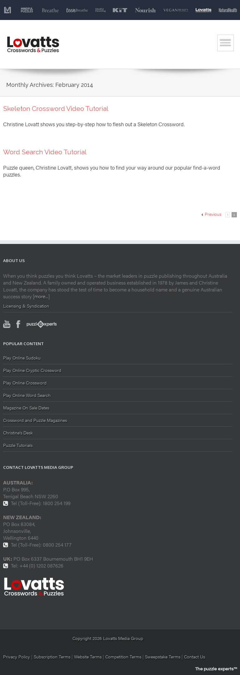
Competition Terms (123, 656)
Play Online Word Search (27, 395)
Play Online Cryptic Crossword (32, 370)
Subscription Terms (52, 656)
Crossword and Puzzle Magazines (35, 420)
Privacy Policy (16, 656)
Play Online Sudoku (22, 358)
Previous (213, 214)
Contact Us (194, 656)
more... (41, 296)
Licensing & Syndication (26, 306)
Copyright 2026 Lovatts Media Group (107, 638)
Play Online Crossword (25, 383)
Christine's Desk (18, 432)
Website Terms (88, 656)
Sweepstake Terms (163, 656)
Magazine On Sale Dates (26, 408)
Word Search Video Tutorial (45, 152)
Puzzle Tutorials (17, 445)
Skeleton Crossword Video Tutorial (55, 108)
